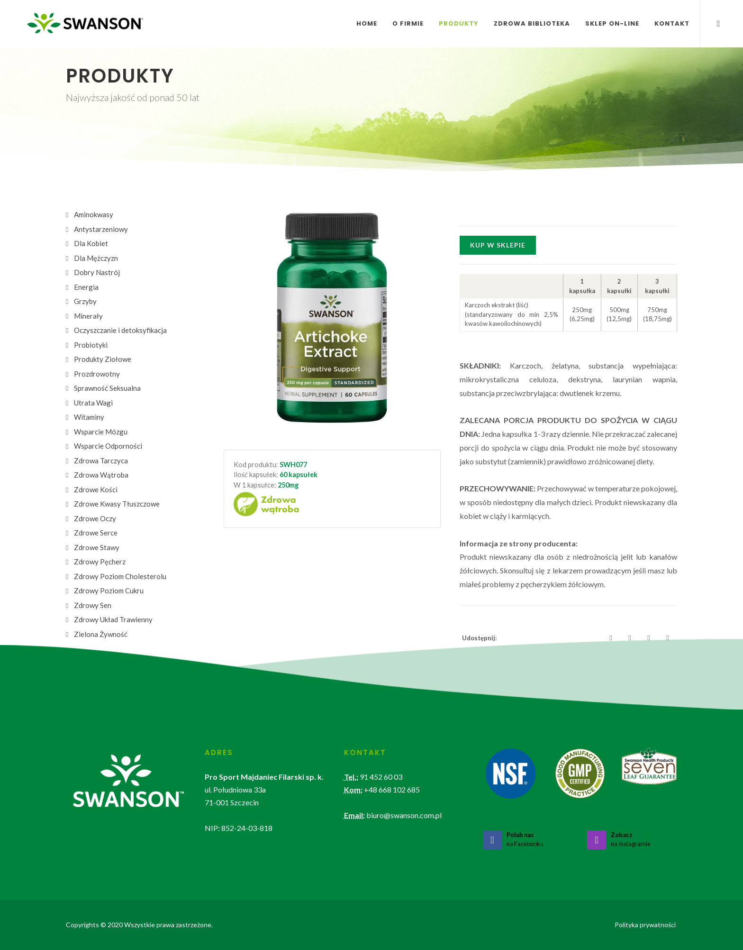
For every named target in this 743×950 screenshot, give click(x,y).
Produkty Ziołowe (102, 359)
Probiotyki (91, 345)
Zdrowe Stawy (96, 547)
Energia (86, 287)
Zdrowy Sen (92, 605)
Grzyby (85, 301)
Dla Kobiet (91, 243)
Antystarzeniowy (101, 229)
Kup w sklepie (498, 245)
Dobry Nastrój (97, 272)
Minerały (88, 316)
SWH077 (293, 465)
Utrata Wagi (93, 402)
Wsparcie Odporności (108, 446)
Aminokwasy (93, 214)
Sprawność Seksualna (107, 388)
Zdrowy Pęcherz (100, 561)
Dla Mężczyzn (96, 258)
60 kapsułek (298, 474)
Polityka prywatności (645, 925)
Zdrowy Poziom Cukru (109, 590)
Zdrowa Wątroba (101, 474)
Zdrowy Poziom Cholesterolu (120, 576)
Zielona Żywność (100, 634)
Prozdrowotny (97, 373)
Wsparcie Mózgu (100, 431)
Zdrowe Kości (96, 489)
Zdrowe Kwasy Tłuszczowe (117, 503)
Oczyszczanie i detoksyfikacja (120, 330)
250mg (288, 485)
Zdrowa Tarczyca (101, 460)
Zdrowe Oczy (95, 518)
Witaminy (89, 417)
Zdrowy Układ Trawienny (113, 619)
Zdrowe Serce (96, 532)
